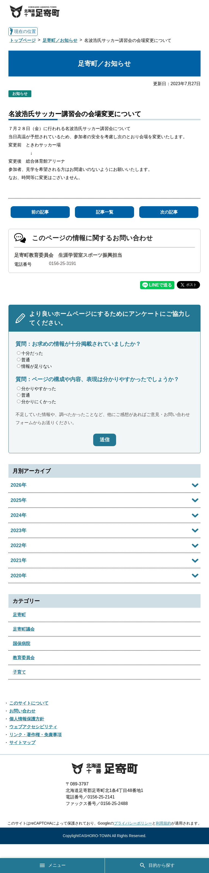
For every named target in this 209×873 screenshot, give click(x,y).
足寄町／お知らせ (60, 40)
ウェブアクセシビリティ (33, 726)
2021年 (18, 560)
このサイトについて (29, 703)
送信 (105, 439)
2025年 (18, 500)
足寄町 (19, 614)
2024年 (18, 515)
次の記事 (169, 212)
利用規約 (163, 823)
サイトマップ (22, 742)
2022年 (18, 545)
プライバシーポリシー (133, 823)
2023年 (18, 530)
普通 (23, 359)
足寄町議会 (24, 629)
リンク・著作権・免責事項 (35, 734)
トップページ (23, 40)
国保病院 (21, 643)
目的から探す (157, 865)
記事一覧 (104, 212)
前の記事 (40, 212)
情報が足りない (34, 366)
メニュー (52, 865)
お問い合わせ (22, 711)
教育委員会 (24, 657)
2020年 (18, 575)
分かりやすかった (36, 388)
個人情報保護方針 (26, 719)
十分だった (30, 353)
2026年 (18, 485)
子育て (19, 672)
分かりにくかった (36, 401)
